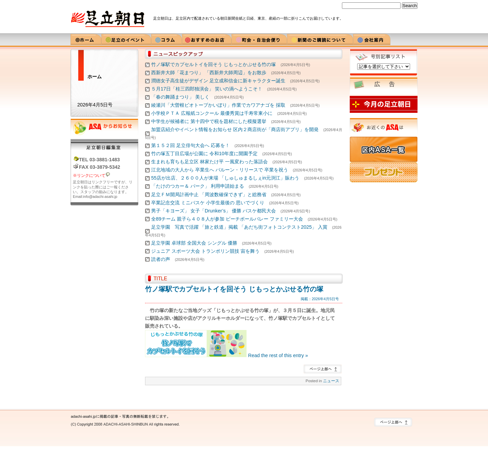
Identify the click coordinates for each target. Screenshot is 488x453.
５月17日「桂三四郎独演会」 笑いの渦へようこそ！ (206, 88)
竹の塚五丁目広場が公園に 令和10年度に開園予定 (204, 153)
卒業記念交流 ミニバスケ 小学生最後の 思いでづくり (207, 202)
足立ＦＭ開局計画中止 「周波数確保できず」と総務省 (208, 194)
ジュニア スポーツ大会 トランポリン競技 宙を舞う (205, 251)
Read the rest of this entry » (278, 355)
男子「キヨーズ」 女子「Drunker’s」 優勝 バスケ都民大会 (213, 210)
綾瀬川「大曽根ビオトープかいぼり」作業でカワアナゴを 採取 (218, 105)
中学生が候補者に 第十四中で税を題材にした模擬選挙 (208, 121)
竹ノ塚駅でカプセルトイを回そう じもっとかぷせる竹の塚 (213, 64)
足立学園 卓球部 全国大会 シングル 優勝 (194, 243)
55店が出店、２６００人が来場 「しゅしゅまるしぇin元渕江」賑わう (225, 178)
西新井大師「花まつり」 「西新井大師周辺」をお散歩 (208, 72)
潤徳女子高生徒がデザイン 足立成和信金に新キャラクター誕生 (218, 80)
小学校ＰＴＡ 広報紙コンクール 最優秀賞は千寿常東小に (211, 113)
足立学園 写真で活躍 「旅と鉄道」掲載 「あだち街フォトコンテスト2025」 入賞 (239, 227)
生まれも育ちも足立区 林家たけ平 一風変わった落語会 (209, 161)
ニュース (331, 381)
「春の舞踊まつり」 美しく (180, 97)
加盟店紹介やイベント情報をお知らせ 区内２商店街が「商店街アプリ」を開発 (235, 129)
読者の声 (160, 259)
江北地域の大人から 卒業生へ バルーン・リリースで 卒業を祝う (219, 169)
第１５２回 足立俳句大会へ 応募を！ (190, 145)
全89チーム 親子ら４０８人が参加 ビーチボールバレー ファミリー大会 (227, 219)
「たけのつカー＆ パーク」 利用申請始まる (197, 186)
